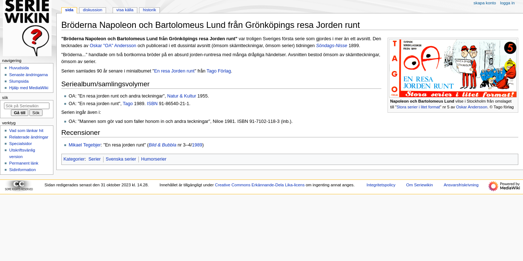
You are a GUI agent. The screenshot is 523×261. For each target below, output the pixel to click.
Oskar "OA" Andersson (113, 45)
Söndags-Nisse (331, 45)
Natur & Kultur (181, 96)
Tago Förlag (219, 71)
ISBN (152, 103)
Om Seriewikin (419, 185)
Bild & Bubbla (162, 145)
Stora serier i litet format (418, 107)
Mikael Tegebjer (85, 145)
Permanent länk (23, 163)
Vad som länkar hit (26, 130)
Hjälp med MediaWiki (28, 88)
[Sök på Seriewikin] (26, 106)
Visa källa (124, 10)
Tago (128, 103)
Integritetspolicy (380, 185)
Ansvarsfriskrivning (461, 185)
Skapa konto (485, 3)
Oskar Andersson (471, 107)
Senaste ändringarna (28, 74)
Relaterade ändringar (28, 137)
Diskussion (92, 10)
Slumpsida (18, 81)
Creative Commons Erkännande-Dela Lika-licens (260, 185)
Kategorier (74, 159)
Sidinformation (22, 169)
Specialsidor (20, 143)
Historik (149, 10)
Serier (94, 159)
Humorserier (154, 159)
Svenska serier (121, 159)
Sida (69, 10)
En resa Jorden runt (174, 71)
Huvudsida (19, 68)
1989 (197, 145)
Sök (5, 97)
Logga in (507, 3)
